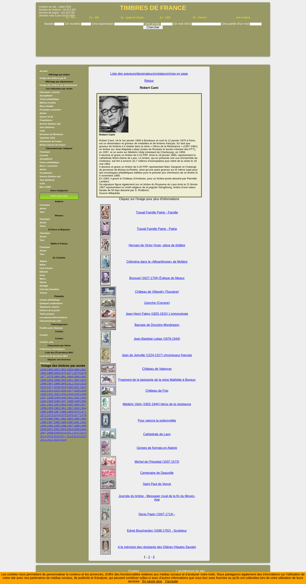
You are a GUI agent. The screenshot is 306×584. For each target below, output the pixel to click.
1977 (76, 415)
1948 (70, 401)
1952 (50, 404)
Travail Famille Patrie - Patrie (157, 229)
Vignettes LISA (47, 138)
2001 (50, 429)
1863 (43, 373)
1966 (50, 411)
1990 (70, 422)
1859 (70, 369)
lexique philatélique (50, 300)
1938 (50, 397)
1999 (83, 425)
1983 (70, 418)
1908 (56, 383)
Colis (42, 131)
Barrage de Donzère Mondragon (156, 325)
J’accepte (171, 581)
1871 (70, 373)
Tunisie (43, 293)
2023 (56, 439)
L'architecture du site (190, 571)
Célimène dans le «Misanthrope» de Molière (157, 261)
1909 (63, 383)
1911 (70, 383)
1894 (50, 380)
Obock (43, 282)
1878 (50, 376)
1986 (43, 422)
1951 (43, 404)
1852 (56, 369)
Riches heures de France (52, 145)
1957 (83, 404)
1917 (50, 387)
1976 (70, 415)
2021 (43, 439)
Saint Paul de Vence (157, 484)
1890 (76, 376)
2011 (70, 432)
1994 (50, 425)
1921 (76, 387)
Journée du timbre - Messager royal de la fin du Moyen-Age (157, 497)
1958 (43, 408)
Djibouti (44, 272)
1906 (43, 383)
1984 (76, 418)
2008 (50, 432)
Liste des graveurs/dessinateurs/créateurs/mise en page (149, 73)
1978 (83, 415)
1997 (70, 425)
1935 (76, 394)
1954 (63, 404)
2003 (63, 429)
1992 (83, 422)
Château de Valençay (157, 368)
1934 (70, 394)
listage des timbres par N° (53, 78)
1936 (83, 394)
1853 (63, 369)
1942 (76, 397)
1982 (63, 418)
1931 (50, 394)
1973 (50, 415)
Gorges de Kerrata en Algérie (157, 448)
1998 (76, 425)
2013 (83, 432)
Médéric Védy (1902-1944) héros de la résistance (157, 404)
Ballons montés (48, 102)
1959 (50, 408)
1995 (56, 425)
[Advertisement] (153, 41)
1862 (83, 369)
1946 (56, 401)
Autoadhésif (46, 95)
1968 (63, 411)
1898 (56, 380)
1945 (50, 401)
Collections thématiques (52, 349)
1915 (83, 383)
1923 (43, 390)
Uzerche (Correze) (157, 302)
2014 (43, 436)
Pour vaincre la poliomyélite (157, 420)
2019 (76, 436)
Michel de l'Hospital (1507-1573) (157, 461)
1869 (56, 373)
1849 (43, 369)
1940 (63, 397)
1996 (63, 425)
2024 (63, 439)
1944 (43, 401)
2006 (83, 429)
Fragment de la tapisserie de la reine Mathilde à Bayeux (157, 379)
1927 (70, 390)
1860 (76, 369)
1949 (76, 401)
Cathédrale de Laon (157, 434)
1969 (70, 411)
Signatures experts (49, 307)
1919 (63, 387)
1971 (83, 411)
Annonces (45, 363)
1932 (56, 394)
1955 (70, 404)
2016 (56, 436)
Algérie (43, 261)
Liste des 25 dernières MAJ (54, 356)
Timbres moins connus (59, 196)
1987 (50, 422)
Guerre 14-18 (46, 117)
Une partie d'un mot (236, 23)
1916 (43, 387)
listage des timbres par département (58, 85)
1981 (56, 418)
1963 (76, 408)
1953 (56, 404)
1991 (76, 422)
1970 (76, 411)
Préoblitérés (46, 120)
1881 (63, 376)
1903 (83, 380)
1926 (63, 390)
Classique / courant (50, 92)
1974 (56, 415)
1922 (83, 387)
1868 (50, 373)
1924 (50, 390)
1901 (70, 380)
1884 (70, 376)
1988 (56, 422)
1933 (63, 394)
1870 (63, 373)
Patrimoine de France (51, 141)
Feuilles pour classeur (51, 328)
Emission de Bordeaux (51, 134)
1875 (76, 373)
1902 (76, 380)
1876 (83, 373)
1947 (63, 401)
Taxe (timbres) (47, 127)
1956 (76, 404)
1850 (50, 369)
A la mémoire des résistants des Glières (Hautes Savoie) (157, 547)
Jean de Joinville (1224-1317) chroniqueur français (157, 355)
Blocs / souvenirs (49, 166)
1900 (63, 380)
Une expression (103, 23)
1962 (70, 408)
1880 (56, 376)
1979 (43, 418)
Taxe (42, 212)
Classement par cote (50, 321)
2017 (63, 436)
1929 (83, 390)
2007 (43, 432)
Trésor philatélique (49, 99)
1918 (56, 387)
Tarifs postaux (47, 314)
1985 (83, 418)
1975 (63, 415)
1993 (43, 425)
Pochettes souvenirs (50, 110)
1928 (76, 390)
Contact (44, 335)
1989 (63, 422)
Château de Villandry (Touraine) (157, 291)
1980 (50, 418)
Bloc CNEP (45, 187)
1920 (70, 387)
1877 (43, 376)
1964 (83, 408)
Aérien (43, 113)
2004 (70, 429)
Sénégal (44, 286)
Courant (44, 155)
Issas (42, 275)
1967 (56, 411)
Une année (153, 23)
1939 (56, 397)
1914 (76, 383)
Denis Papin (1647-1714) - (157, 514)
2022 (50, 439)
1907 (50, 383)
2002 (56, 429)
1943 (83, 397)
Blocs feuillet (46, 106)
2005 (76, 429)
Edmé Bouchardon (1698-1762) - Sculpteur (157, 530)
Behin (43, 265)
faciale (49, 23)
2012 (76, 432)
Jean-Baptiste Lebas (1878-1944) (157, 338)
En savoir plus (152, 581)
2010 (63, 432)
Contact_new (46, 342)
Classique (45, 152)
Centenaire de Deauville (157, 472)
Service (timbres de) (50, 124)
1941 (70, 397)
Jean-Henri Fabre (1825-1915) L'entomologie (157, 313)
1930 (43, 394)
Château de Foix (156, 390)
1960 (56, 408)
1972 (43, 415)
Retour (149, 80)
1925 (56, 390)
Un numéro (73, 23)
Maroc (43, 279)
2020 (83, 436)
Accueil (43, 71)
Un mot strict (182, 23)
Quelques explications (51, 303)
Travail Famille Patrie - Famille (157, 212)
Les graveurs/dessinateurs (53, 317)
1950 (83, 401)
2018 (70, 436)
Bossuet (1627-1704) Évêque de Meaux (157, 278)
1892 (83, 376)
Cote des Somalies (49, 289)
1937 (43, 397)
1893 (43, 380)
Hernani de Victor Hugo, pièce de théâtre (157, 245)
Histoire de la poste (50, 310)
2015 (50, 436)
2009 (56, 432)
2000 (43, 429)
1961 (63, 408)
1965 (43, 411)
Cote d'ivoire (46, 268)
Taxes (43, 226)
